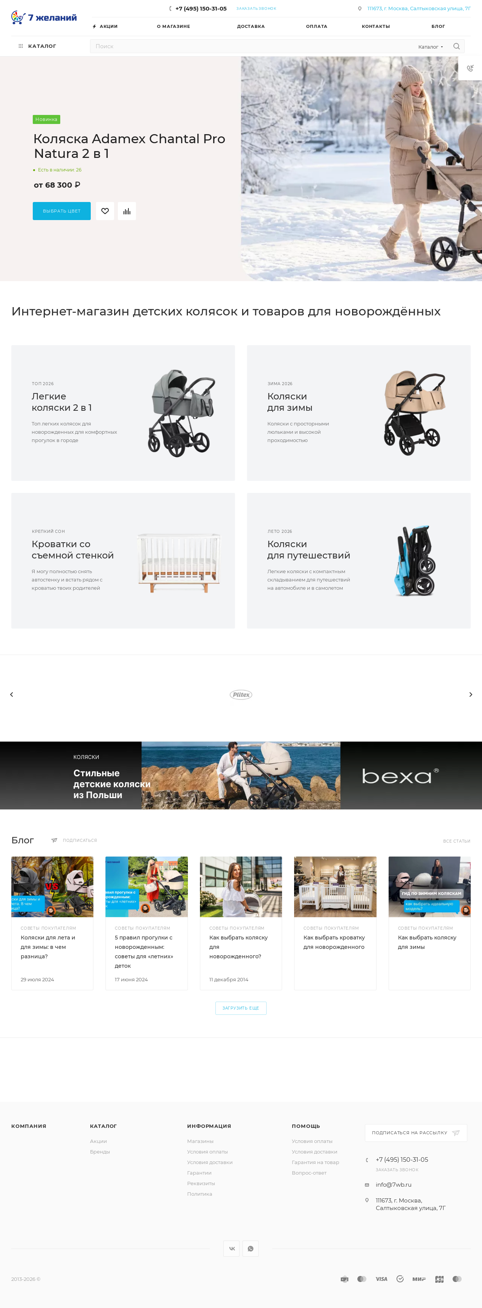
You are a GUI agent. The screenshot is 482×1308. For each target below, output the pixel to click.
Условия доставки (210, 1162)
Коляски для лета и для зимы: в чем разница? (48, 947)
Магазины (200, 1141)
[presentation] (11, 694)
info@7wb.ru (394, 1184)
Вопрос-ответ (309, 1173)
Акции (98, 1141)
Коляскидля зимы (290, 402)
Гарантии (199, 1173)
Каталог (103, 1126)
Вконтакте (231, 1249)
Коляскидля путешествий (309, 549)
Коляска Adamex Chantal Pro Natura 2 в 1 (129, 146)
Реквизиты (201, 1183)
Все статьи (457, 841)
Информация (209, 1126)
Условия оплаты (207, 1152)
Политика (199, 1194)
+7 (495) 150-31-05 (201, 8)
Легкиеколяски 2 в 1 (62, 402)
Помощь (306, 1126)
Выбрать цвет (62, 211)
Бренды (100, 1152)
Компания (28, 1126)
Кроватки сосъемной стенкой (73, 549)
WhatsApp (251, 1249)
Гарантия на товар (315, 1162)
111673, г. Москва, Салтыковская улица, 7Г (419, 8)
